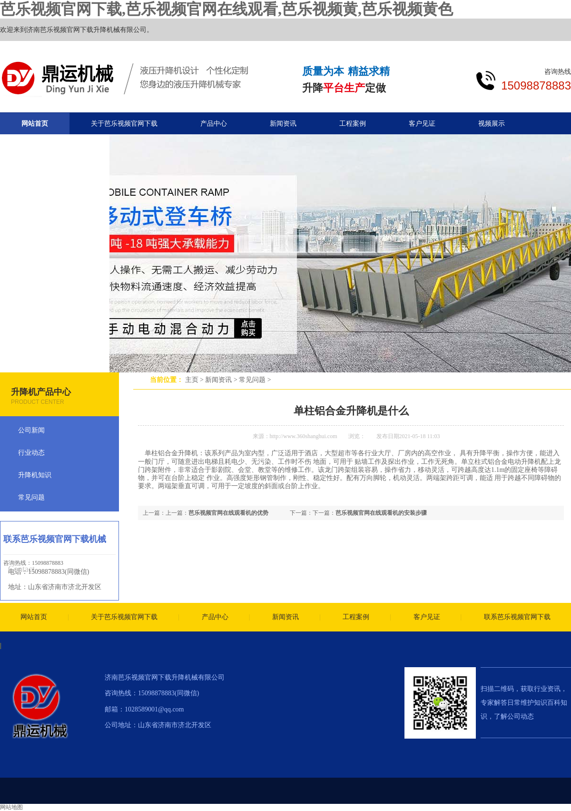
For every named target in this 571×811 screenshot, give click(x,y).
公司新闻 (31, 430)
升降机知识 (34, 475)
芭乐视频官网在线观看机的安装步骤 (381, 513)
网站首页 (34, 123)
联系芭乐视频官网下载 (517, 617)
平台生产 (344, 88)
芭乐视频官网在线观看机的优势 (228, 513)
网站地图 (11, 807)
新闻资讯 (218, 379)
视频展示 (491, 123)
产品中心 (213, 123)
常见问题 (252, 379)
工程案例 (352, 123)
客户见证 (422, 123)
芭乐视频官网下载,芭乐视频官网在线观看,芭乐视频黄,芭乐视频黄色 (226, 9)
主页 (191, 379)
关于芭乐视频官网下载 (124, 123)
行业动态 (31, 452)
